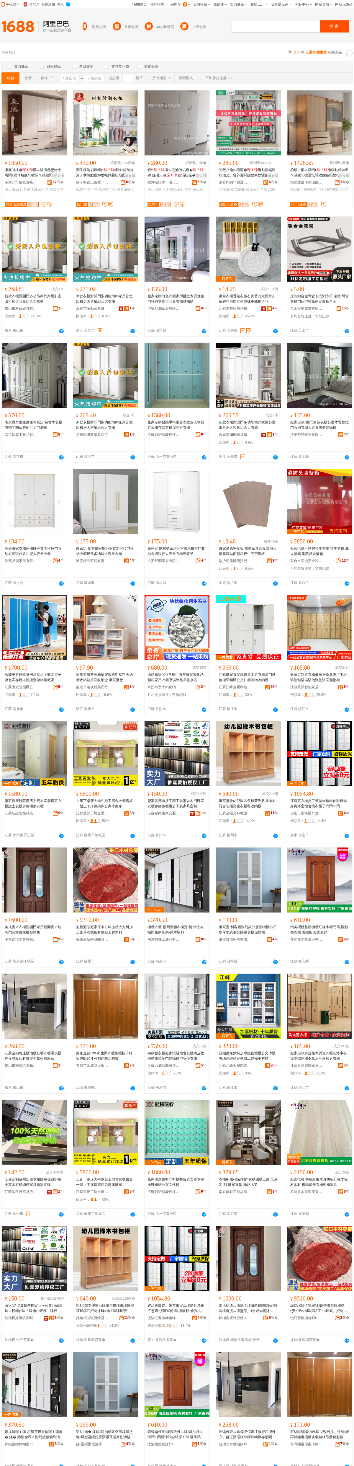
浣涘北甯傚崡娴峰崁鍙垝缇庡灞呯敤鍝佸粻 (164, 1318)
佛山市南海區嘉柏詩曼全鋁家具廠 (21, 1066)
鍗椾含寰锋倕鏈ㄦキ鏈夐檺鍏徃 (235, 1318)
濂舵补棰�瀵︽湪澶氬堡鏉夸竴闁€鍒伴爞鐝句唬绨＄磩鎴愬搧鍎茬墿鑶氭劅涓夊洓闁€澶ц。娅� (34, 173)
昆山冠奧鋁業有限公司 (306, 308)
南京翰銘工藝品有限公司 (21, 435)
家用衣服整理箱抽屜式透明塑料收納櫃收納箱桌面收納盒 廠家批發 (104, 677)
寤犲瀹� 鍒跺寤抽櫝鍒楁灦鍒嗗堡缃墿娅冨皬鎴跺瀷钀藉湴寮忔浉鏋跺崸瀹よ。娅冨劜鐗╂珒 (105, 1435)
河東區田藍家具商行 (92, 435)
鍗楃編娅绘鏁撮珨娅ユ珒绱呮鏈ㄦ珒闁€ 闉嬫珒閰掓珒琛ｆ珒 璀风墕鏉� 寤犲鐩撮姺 (176, 1435)
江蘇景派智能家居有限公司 (306, 687)
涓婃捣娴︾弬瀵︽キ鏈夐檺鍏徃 (235, 182)
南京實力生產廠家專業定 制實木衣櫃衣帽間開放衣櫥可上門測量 (33, 425)
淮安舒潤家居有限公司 (164, 308)
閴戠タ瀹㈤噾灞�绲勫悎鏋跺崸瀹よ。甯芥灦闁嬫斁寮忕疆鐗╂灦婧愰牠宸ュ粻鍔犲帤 (247, 173)
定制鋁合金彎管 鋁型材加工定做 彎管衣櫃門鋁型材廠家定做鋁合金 (319, 298)
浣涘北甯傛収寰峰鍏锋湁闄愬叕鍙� (21, 182)
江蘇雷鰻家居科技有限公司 (235, 308)
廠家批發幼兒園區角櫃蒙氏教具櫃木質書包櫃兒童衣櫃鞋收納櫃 (247, 803)
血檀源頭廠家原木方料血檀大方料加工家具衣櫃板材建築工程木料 (104, 929)
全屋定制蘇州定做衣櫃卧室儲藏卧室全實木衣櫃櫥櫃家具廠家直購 (33, 1182)
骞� (58, 182)
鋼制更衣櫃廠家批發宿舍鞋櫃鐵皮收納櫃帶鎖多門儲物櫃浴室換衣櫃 (176, 1056)
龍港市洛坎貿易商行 (92, 687)
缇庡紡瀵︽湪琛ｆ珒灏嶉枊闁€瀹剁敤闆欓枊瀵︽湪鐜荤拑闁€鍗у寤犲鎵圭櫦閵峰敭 (248, 1308)
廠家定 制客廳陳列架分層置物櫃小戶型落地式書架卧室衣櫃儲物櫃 (247, 929)
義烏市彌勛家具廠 (90, 308)
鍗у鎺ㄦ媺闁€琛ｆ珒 (307, 189)
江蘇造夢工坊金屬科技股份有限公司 (92, 813)
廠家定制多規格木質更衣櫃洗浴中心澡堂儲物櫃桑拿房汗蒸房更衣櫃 (318, 1056)
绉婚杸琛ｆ (333, 189)
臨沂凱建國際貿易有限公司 (235, 561)
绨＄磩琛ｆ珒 (37, 189)
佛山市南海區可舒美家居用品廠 (306, 813)
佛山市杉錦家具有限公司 (21, 308)
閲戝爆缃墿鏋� (232, 189)
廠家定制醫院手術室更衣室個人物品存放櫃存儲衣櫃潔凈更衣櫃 (176, 425)
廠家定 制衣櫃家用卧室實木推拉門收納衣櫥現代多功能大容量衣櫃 (105, 551)
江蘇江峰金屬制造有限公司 (235, 687)
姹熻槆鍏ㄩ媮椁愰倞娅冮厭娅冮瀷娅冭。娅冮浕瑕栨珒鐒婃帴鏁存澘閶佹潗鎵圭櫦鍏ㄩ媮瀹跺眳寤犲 (247, 1435)
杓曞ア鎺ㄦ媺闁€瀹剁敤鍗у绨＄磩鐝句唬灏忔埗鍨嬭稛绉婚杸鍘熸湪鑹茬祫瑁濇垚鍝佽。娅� (319, 173)
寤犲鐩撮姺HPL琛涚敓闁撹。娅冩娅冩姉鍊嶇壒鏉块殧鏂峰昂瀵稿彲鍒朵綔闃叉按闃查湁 (319, 1435)
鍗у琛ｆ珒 (106, 189)
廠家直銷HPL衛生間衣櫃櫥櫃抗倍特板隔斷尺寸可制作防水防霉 (104, 1056)
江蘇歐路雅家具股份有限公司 (164, 813)
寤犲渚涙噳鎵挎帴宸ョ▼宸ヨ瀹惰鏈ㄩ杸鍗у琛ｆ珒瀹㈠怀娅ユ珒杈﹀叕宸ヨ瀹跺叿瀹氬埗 (33, 1308)
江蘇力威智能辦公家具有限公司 (21, 687)
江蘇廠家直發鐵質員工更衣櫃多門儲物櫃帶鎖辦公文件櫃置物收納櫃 (247, 677)
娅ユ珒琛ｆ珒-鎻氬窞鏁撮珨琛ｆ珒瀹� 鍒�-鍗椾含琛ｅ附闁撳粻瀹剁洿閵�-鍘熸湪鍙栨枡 (34, 1435)
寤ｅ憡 (58, 175)
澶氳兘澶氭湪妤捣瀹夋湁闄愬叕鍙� (164, 1444)
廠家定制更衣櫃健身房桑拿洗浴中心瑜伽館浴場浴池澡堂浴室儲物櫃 (318, 677)
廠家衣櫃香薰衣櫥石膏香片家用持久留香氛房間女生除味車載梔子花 (247, 298)
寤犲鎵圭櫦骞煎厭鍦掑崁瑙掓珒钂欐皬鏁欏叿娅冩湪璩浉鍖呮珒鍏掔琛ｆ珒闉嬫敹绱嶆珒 (105, 1308)
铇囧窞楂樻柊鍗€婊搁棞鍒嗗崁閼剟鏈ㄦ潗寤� (306, 1318)
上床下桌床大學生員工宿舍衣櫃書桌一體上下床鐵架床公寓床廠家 (104, 803)
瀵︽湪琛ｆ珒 (15, 189)
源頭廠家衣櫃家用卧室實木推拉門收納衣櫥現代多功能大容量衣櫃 (33, 551)
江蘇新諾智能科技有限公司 (164, 435)
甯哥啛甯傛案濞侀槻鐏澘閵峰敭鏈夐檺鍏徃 (306, 1444)
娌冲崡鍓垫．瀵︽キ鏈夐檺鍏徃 (164, 182)
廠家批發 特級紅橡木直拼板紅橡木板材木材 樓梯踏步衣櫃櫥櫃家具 (319, 1182)
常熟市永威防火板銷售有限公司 (92, 1066)
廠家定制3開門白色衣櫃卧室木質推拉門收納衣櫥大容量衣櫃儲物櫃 (319, 425)
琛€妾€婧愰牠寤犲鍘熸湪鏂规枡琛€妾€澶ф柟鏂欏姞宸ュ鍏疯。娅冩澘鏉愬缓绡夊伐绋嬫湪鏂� (318, 1308)
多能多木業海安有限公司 (306, 939)
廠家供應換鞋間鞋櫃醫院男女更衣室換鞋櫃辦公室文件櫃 (176, 1182)
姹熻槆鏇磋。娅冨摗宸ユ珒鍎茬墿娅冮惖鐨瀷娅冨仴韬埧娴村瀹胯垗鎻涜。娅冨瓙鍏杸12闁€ (176, 1308)
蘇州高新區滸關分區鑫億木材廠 (92, 939)
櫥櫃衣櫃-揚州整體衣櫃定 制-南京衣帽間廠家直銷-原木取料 (176, 929)
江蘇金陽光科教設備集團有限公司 (235, 813)
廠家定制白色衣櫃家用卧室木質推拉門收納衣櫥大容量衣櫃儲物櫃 (176, 298)
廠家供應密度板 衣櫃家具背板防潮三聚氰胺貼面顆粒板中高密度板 (247, 551)
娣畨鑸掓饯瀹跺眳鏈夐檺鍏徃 (92, 1444)
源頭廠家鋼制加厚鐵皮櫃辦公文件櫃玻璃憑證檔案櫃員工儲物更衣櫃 (247, 1056)
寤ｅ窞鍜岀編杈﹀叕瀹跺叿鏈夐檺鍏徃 (92, 182)
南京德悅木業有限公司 (21, 939)
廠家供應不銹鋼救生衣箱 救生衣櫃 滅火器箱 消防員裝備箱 (319, 551)
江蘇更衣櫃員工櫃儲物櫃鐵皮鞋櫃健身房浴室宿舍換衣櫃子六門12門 (318, 803)
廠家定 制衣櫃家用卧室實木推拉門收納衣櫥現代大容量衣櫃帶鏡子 (176, 551)
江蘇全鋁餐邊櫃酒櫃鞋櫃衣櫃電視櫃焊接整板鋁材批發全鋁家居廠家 (33, 1056)
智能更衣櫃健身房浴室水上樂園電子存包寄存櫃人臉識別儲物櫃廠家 (33, 677)
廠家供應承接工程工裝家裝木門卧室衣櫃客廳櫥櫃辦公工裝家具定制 (176, 803)
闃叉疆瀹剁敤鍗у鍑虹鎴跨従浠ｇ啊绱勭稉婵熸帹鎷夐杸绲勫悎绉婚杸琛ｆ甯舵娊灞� (105, 173)
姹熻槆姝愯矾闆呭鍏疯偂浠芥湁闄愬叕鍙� (21, 1318)
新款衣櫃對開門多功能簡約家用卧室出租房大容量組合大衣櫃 (33, 298)
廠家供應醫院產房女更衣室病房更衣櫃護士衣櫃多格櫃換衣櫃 (33, 803)
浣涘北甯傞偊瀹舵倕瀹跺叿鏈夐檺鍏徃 (306, 182)
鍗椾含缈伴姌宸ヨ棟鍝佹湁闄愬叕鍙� (21, 1444)
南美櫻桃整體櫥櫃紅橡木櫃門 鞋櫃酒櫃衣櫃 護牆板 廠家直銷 (319, 929)
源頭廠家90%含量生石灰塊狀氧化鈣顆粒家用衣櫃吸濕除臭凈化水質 (176, 677)
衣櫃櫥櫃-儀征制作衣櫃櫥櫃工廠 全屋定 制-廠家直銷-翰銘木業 (248, 1182)
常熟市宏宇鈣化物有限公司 (164, 687)
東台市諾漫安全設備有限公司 (306, 561)
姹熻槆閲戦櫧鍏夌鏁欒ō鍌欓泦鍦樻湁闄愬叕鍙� (92, 1318)
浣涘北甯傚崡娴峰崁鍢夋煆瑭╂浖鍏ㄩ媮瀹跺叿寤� (235, 1444)
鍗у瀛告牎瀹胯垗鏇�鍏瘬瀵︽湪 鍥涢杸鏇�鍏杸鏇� (177, 173)
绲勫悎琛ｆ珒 (86, 189)
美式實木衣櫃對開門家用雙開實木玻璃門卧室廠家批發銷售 (33, 929)
